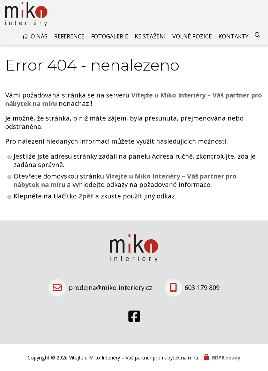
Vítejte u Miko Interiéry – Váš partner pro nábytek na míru (125, 180)
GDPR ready (225, 357)
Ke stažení (150, 36)
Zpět (86, 195)
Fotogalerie (109, 36)
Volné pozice (192, 36)
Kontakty (233, 36)
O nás (39, 36)
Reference (69, 36)
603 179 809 (202, 287)
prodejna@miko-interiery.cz (110, 287)
